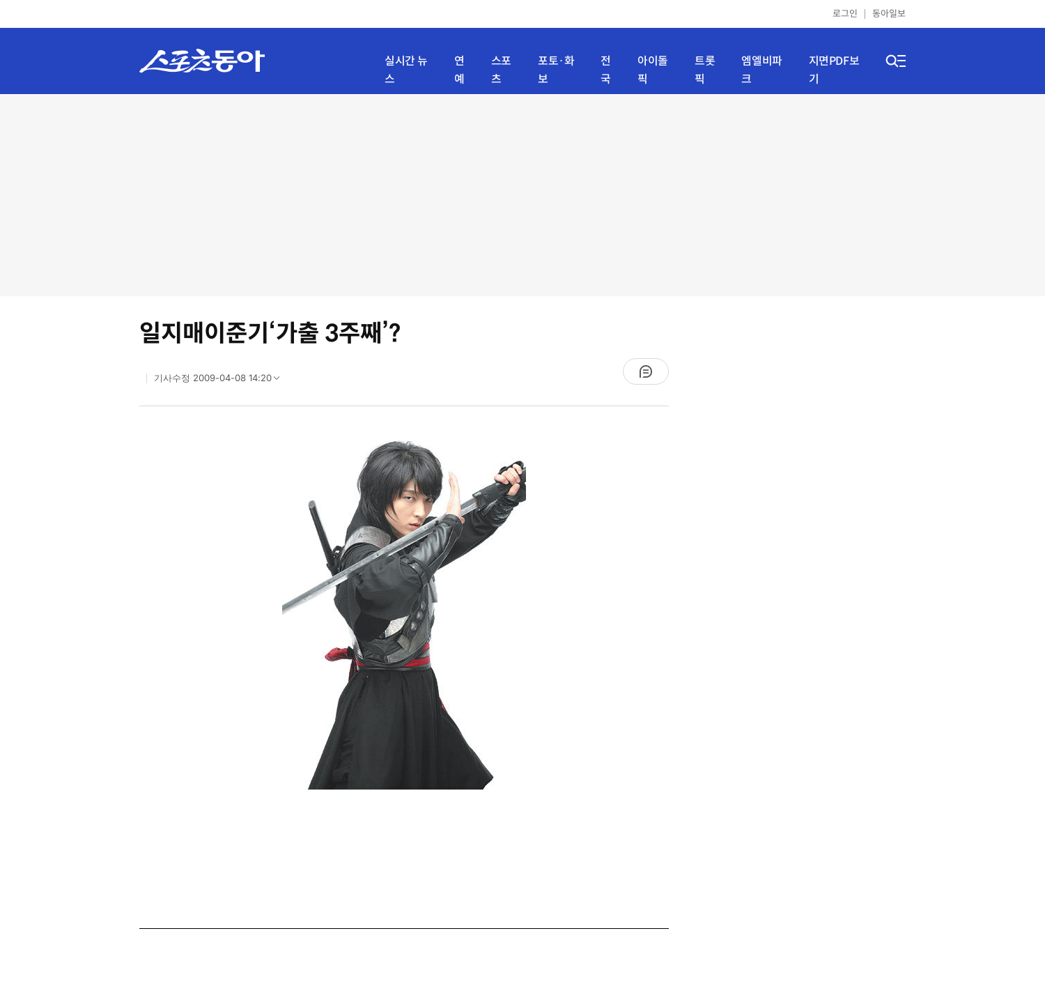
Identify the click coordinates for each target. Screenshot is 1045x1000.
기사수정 (221, 381)
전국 (606, 70)
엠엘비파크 (761, 70)
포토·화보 (556, 70)
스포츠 (501, 70)
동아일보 (889, 14)
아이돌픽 (652, 70)
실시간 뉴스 (406, 70)
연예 (459, 70)
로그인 (845, 14)
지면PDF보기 (834, 70)
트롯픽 (705, 70)
